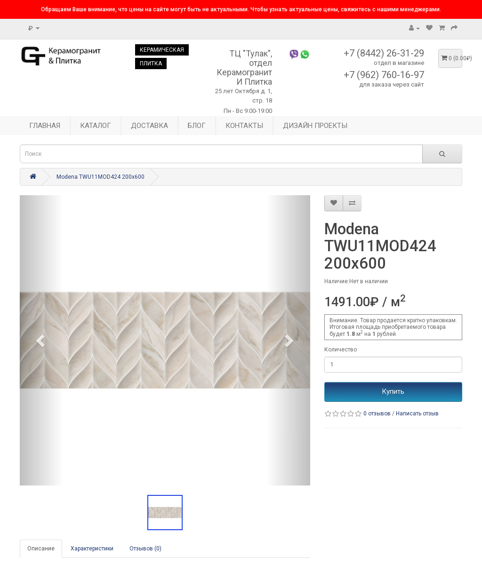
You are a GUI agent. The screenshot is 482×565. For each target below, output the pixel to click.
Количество (340, 349)
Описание (41, 548)
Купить (393, 391)
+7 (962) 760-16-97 (384, 75)
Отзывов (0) (145, 548)
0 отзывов (377, 413)
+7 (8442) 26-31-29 (384, 53)
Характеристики (92, 548)
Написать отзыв (417, 413)
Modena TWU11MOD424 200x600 (100, 177)
